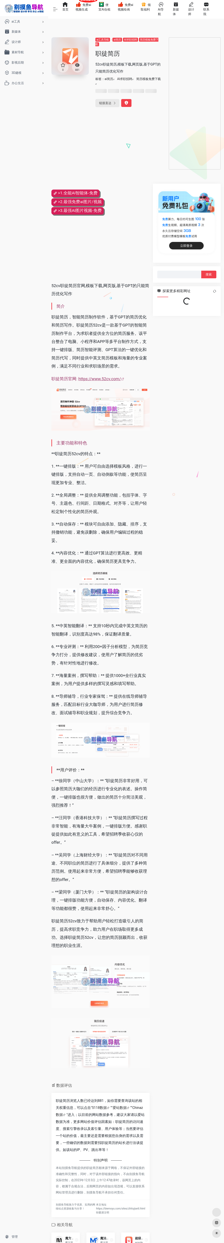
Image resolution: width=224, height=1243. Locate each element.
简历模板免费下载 (148, 79)
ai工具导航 (102, 39)
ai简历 (117, 39)
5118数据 (99, 1108)
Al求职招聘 (130, 39)
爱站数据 (120, 1108)
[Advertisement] (194, 103)
